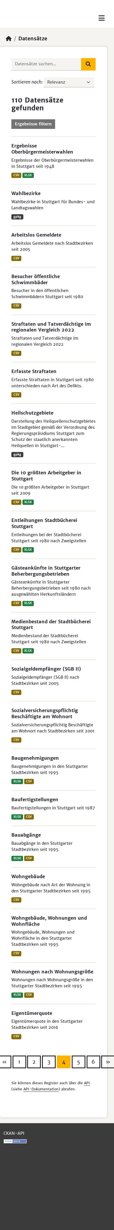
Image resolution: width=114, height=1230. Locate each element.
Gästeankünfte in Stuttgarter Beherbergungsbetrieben (45, 571)
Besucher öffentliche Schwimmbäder (35, 279)
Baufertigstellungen (34, 799)
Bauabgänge (26, 835)
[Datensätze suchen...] (46, 64)
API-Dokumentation (41, 1089)
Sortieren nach (26, 82)
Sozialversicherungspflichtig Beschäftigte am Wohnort (44, 713)
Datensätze (32, 38)
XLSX (28, 175)
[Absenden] (88, 64)
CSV (16, 175)
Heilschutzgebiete (32, 413)
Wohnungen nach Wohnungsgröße (52, 972)
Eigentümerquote (31, 1013)
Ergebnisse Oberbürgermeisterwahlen (42, 149)
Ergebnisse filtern (33, 124)
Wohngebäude (28, 876)
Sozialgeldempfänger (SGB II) (46, 669)
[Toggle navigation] (101, 18)
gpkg (17, 217)
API (87, 1083)
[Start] (9, 38)
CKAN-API (13, 1133)
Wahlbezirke (26, 193)
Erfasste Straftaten (34, 371)
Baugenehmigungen (35, 758)
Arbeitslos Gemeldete (36, 235)
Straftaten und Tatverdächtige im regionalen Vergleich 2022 (51, 327)
